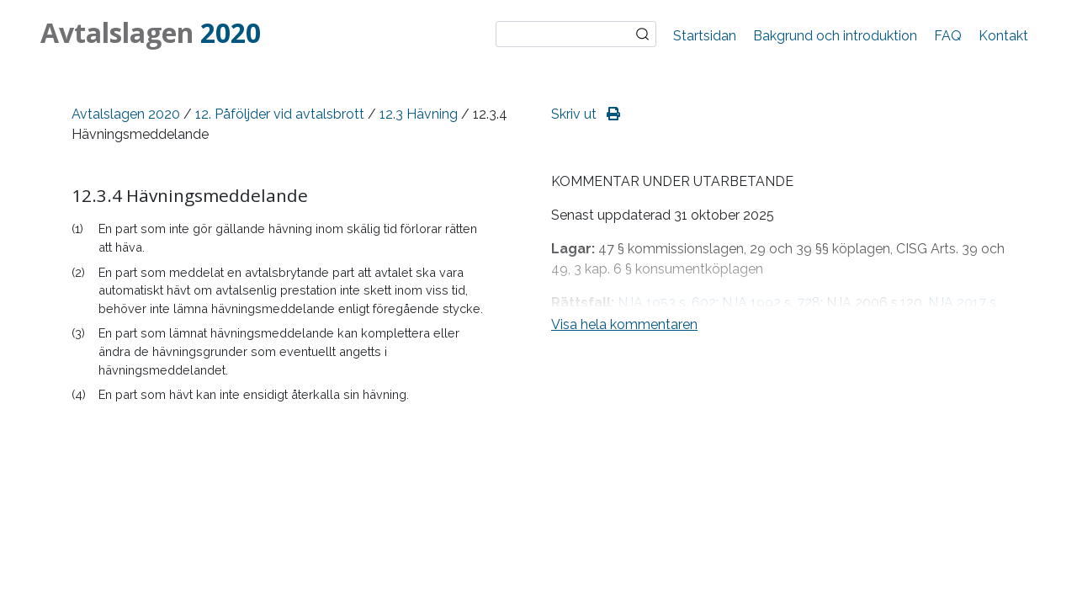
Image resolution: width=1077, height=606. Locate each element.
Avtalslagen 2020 (126, 114)
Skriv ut (585, 114)
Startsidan (704, 36)
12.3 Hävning (418, 114)
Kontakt (1003, 36)
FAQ (948, 36)
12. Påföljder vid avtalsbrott (279, 114)
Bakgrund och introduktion (835, 36)
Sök (643, 34)
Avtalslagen (150, 32)
